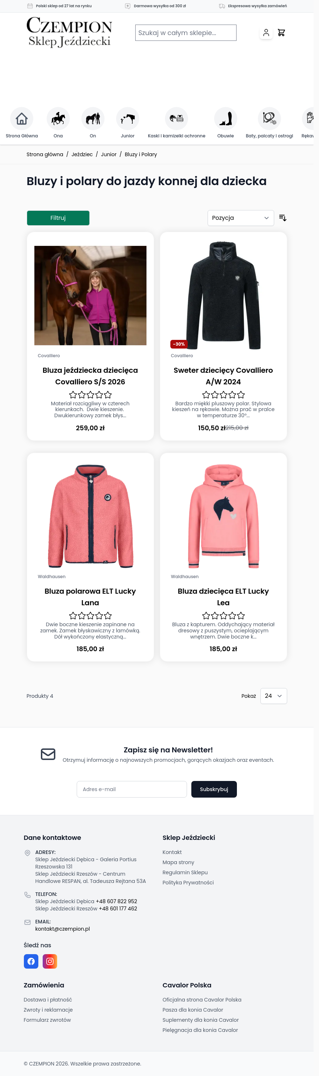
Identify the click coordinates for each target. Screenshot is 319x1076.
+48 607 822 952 (116, 901)
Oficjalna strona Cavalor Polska (202, 999)
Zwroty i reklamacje (48, 1009)
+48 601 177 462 (118, 908)
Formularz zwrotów (47, 1020)
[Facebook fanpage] (31, 961)
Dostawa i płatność (48, 999)
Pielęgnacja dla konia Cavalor (200, 1030)
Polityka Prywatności (188, 882)
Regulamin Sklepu (185, 872)
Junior (108, 154)
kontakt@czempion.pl (62, 928)
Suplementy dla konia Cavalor (201, 1020)
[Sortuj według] (241, 218)
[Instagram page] (50, 961)
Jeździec (82, 154)
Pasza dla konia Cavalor (193, 1009)
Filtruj (58, 218)
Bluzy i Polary (141, 154)
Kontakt (172, 852)
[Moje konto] (266, 32)
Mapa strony (179, 862)
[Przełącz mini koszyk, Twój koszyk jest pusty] (281, 32)
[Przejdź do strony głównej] (69, 32)
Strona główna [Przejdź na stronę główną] (45, 154)
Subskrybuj (214, 789)
